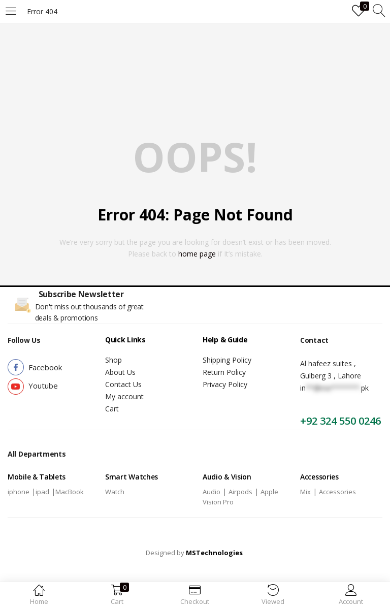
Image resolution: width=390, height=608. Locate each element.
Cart (112, 408)
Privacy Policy (225, 384)
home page (197, 254)
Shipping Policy (227, 360)
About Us (120, 372)
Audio (211, 491)
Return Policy (224, 372)
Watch (114, 491)
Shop (113, 360)
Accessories (337, 491)
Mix (305, 491)
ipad (42, 491)
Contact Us (123, 384)
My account (124, 396)
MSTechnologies (214, 552)
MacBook (69, 491)
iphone (18, 491)
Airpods (240, 491)
